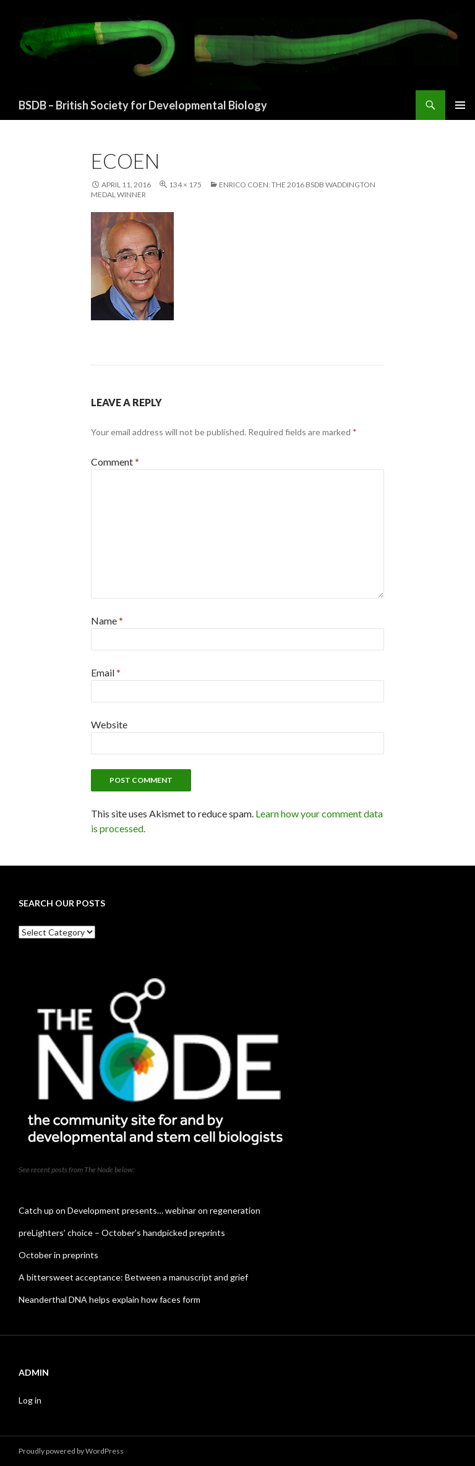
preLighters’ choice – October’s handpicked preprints (122, 1232)
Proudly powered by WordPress (71, 1450)
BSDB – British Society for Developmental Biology (143, 105)
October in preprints (58, 1255)
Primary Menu (460, 105)
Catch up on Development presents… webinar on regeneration (139, 1210)
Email (106, 672)
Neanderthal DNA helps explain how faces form (109, 1299)
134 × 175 (185, 184)
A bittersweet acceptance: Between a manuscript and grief (133, 1277)
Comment (115, 461)
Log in (30, 1400)
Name (107, 620)
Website (109, 724)
